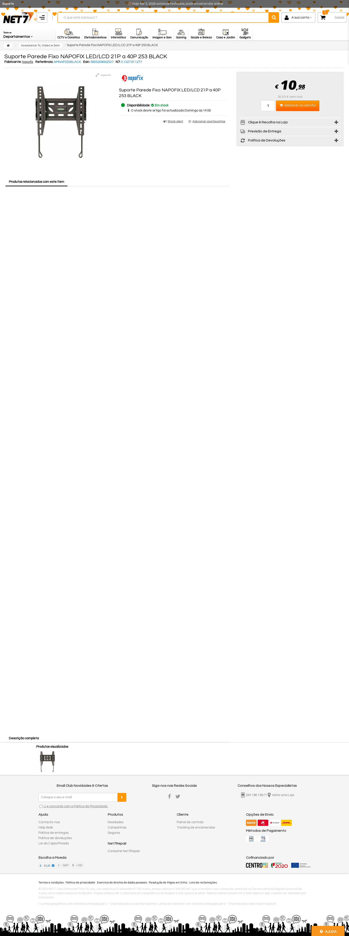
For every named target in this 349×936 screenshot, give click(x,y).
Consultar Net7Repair (124, 851)
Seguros (114, 832)
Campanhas (117, 827)
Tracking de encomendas (196, 827)
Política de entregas (53, 832)
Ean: (86, 62)
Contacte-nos (49, 822)
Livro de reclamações (203, 882)
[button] (18, 34)
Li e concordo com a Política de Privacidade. (76, 806)
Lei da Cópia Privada (53, 843)
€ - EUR (45, 865)
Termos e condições (51, 882)
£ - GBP (63, 865)
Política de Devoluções (262, 141)
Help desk (45, 827)
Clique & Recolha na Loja (263, 123)
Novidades (115, 822)
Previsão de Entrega (260, 132)
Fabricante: (12, 62)
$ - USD (77, 865)
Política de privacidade (80, 882)
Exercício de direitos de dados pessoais (122, 882)
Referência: (44, 62)
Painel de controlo (190, 822)
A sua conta (300, 17)
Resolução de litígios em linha (168, 882)
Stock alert (175, 121)
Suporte (8, 4)
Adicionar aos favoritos (208, 121)
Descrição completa (24, 738)
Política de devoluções (55, 838)
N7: (118, 62)
